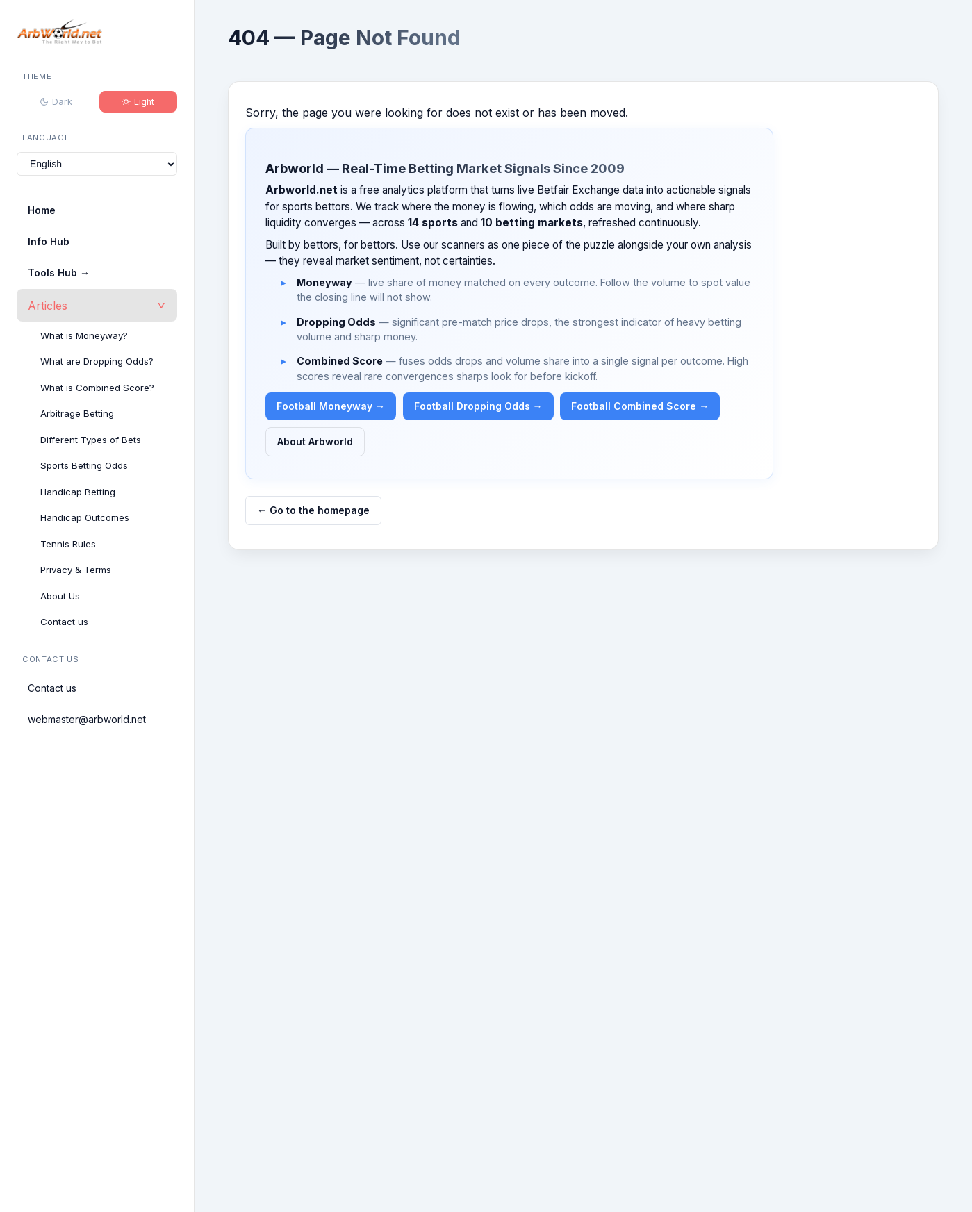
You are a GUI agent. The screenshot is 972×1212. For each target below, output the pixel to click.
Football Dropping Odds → (478, 406)
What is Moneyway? (84, 335)
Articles (47, 306)
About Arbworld (315, 441)
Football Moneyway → (331, 406)
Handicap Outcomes (84, 517)
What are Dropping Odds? (97, 361)
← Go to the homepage (313, 510)
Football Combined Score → (640, 406)
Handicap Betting (77, 491)
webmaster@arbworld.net (87, 719)
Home (42, 210)
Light (138, 102)
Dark (56, 102)
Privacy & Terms (75, 569)
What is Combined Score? (97, 387)
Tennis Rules (68, 543)
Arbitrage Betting (77, 413)
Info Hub (48, 241)
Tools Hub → (59, 273)
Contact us (64, 621)
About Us (60, 595)
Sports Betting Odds (84, 465)
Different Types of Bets (90, 439)
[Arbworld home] (59, 34)
